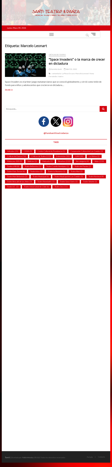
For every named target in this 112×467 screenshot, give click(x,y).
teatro (60, 76)
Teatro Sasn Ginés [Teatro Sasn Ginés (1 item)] (69, 181)
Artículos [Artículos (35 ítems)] (12, 151)
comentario (56, 73)
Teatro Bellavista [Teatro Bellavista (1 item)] (33, 166)
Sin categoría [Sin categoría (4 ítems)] (82, 161)
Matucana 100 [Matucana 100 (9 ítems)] (14, 161)
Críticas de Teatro (57, 55)
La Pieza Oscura (68, 73)
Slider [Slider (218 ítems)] (99, 161)
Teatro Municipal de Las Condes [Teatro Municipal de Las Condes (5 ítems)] (68, 176)
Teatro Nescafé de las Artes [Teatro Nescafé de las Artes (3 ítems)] (19, 181)
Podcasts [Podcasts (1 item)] (47, 161)
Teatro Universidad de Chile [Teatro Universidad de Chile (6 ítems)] (36, 187)
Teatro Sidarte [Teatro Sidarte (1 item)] (90, 181)
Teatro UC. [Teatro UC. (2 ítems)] (13, 187)
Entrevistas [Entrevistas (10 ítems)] (63, 156)
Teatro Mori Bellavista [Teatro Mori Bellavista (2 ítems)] (17, 176)
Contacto (101, 457)
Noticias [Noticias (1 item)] (32, 161)
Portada (90, 457)
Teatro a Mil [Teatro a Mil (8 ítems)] (13, 166)
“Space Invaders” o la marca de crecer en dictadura (77, 61)
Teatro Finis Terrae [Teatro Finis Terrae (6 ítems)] (16, 171)
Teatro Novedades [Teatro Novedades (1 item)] (46, 181)
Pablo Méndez (27, 457)
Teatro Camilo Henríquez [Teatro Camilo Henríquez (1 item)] (57, 166)
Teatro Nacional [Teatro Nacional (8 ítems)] (96, 176)
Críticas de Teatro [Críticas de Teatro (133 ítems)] (41, 156)
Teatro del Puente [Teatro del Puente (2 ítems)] (83, 166)
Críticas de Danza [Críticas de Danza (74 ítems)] (16, 156)
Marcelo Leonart (82, 73)
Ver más (11, 89)
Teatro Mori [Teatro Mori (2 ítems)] (77, 171)
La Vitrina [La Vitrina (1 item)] (94, 156)
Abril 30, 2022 (70, 69)
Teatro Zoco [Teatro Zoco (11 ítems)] (61, 187)
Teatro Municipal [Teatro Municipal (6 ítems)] (41, 176)
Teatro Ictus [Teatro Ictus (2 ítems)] (36, 171)
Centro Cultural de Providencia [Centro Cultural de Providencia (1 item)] (51, 151)
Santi (7, 457)
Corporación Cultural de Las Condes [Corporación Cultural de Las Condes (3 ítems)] (87, 151)
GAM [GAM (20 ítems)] (79, 156)
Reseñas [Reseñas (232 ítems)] (64, 161)
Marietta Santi (55, 69)
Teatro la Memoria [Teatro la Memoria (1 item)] (56, 171)
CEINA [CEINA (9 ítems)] (28, 151)
